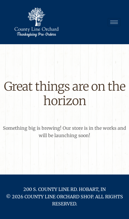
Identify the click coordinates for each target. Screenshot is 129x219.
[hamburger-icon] (114, 22)
